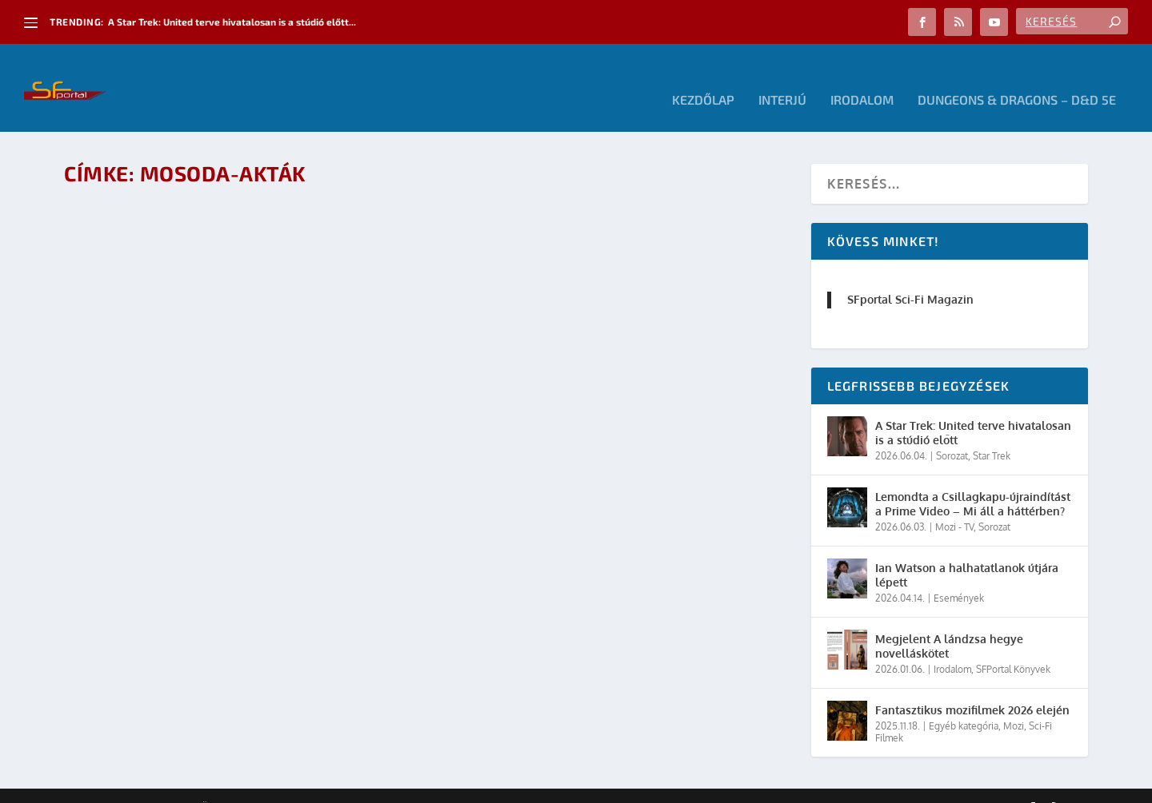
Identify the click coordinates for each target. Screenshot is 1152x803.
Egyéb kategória (963, 702)
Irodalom (862, 76)
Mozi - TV (954, 503)
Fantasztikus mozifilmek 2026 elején (972, 686)
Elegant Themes (152, 784)
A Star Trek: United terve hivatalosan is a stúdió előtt (973, 409)
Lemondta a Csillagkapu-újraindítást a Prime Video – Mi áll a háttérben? (972, 480)
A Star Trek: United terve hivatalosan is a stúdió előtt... (232, 21)
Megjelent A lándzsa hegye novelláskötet (949, 622)
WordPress (292, 784)
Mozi (1013, 702)
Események (959, 574)
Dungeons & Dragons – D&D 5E (1017, 76)
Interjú (782, 76)
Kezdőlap (703, 76)
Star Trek (991, 432)
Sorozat (952, 432)
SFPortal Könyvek (1013, 645)
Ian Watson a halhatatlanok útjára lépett (966, 551)
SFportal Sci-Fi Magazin (910, 275)
